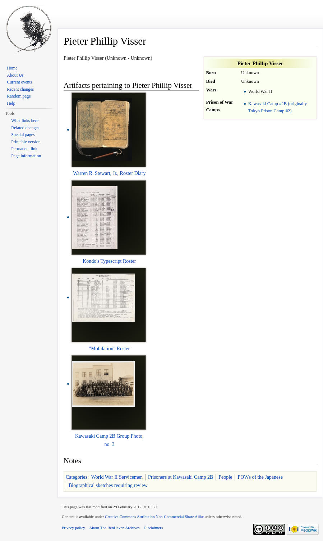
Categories (76, 477)
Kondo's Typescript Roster (109, 261)
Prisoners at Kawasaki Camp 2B (180, 477)
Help (11, 103)
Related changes (25, 127)
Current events (19, 82)
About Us (15, 75)
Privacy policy (73, 528)
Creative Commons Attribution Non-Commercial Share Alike (154, 516)
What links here (24, 120)
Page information (26, 155)
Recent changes (20, 89)
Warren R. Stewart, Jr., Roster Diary (109, 173)
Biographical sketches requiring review (108, 485)
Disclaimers (153, 528)
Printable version (26, 141)
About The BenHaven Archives (114, 528)
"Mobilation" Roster (109, 348)
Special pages (23, 134)
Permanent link (24, 148)
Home (12, 68)
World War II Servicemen (117, 477)
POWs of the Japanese (260, 477)
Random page (19, 96)
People (225, 477)
